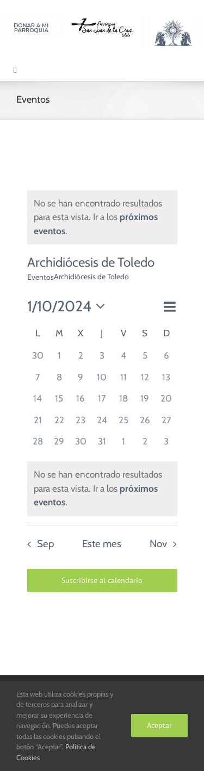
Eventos (40, 277)
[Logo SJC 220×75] (102, 21)
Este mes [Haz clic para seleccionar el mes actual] (101, 543)
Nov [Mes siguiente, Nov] (158, 543)
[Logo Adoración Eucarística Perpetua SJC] (172, 21)
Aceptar (159, 725)
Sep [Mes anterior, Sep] (45, 543)
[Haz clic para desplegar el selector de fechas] (69, 307)
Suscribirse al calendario (102, 580)
